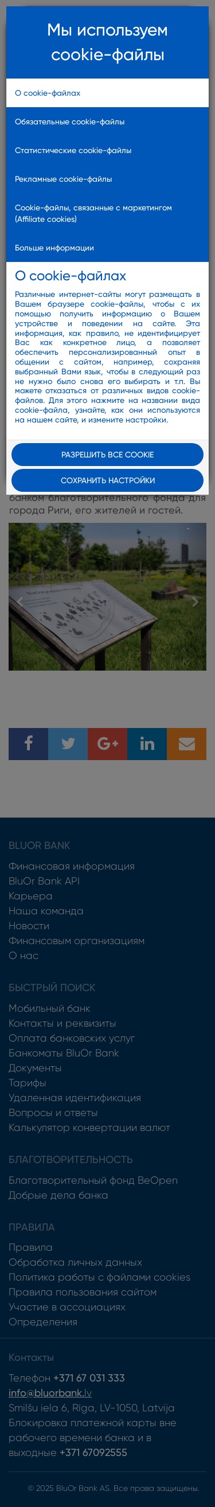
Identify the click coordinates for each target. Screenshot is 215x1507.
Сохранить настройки (108, 480)
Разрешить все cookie (107, 454)
